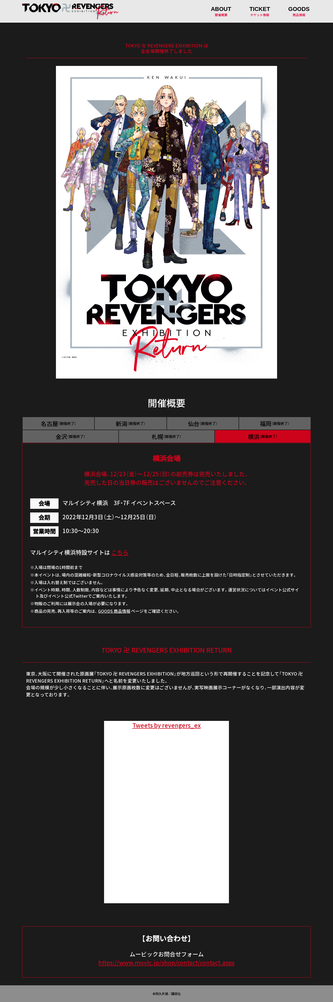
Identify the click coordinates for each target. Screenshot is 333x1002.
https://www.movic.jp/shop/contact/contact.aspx (166, 962)
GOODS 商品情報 (114, 611)
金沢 (70, 436)
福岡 (275, 423)
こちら (120, 552)
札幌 (166, 436)
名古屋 (58, 423)
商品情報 (299, 11)
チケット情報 (259, 11)
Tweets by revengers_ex (166, 725)
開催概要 (221, 11)
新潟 (130, 423)
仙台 (202, 423)
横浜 (263, 436)
